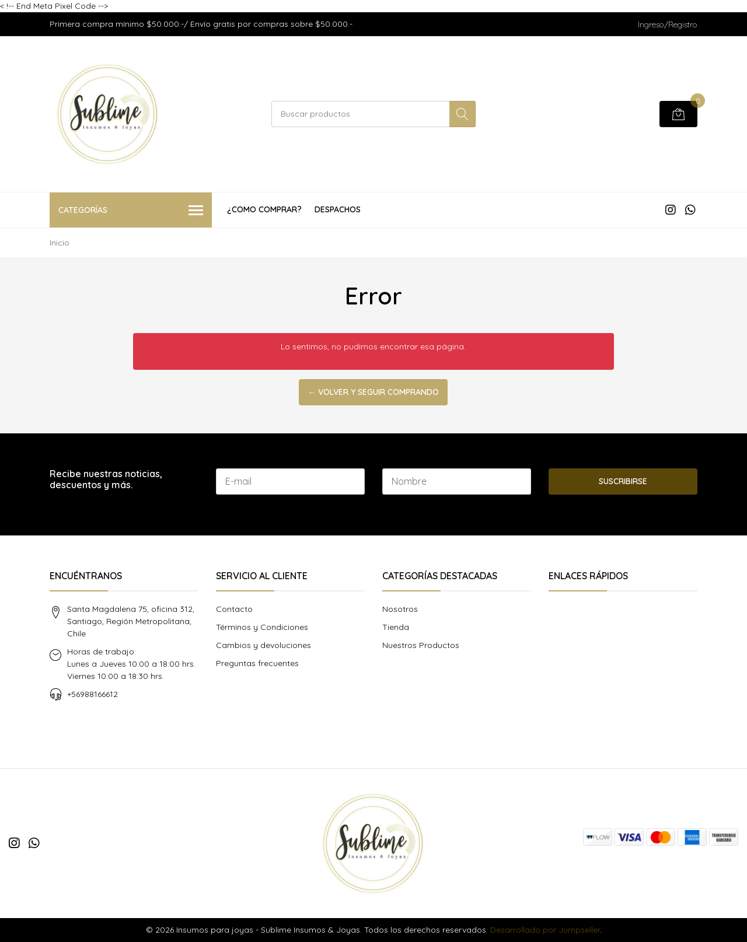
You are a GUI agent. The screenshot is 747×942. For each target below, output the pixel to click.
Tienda (395, 627)
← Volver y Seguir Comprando (373, 392)
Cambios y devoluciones (263, 645)
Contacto (234, 609)
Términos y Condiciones (262, 627)
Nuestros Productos (420, 645)
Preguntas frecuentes (257, 663)
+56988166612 (92, 694)
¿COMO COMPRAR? (264, 209)
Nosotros (400, 609)
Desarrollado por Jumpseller (545, 930)
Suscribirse (623, 481)
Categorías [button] (130, 211)
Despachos (338, 209)
